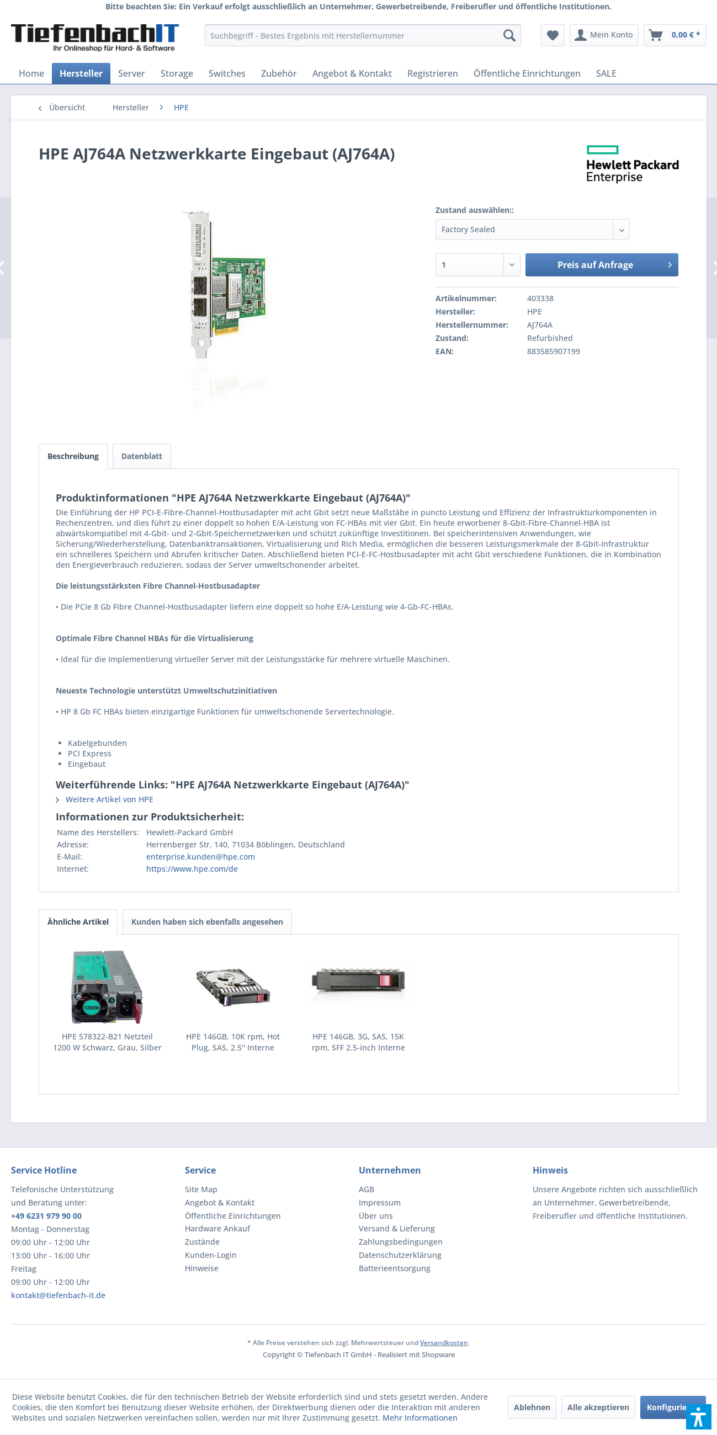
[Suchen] (509, 35)
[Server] (131, 73)
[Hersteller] (81, 73)
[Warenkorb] (675, 35)
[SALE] (606, 73)
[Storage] (177, 73)
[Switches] (227, 73)
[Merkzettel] (553, 35)
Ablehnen (532, 1407)
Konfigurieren (673, 1407)
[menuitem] (363, 35)
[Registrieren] (433, 73)
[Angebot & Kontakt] (352, 73)
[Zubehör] (279, 73)
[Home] (31, 73)
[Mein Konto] (604, 35)
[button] (698, 1416)
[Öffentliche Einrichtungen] (527, 73)
